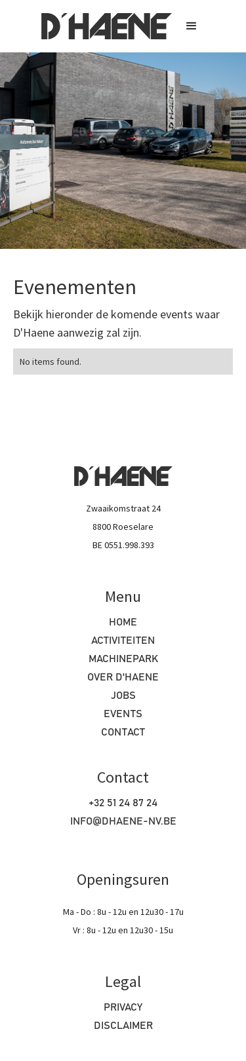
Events (123, 714)
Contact (123, 732)
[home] (103, 26)
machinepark (123, 659)
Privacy (123, 1007)
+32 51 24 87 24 (123, 803)
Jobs (123, 695)
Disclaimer (123, 1025)
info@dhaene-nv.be (123, 821)
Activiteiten (123, 640)
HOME (123, 622)
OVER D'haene (123, 677)
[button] (191, 26)
